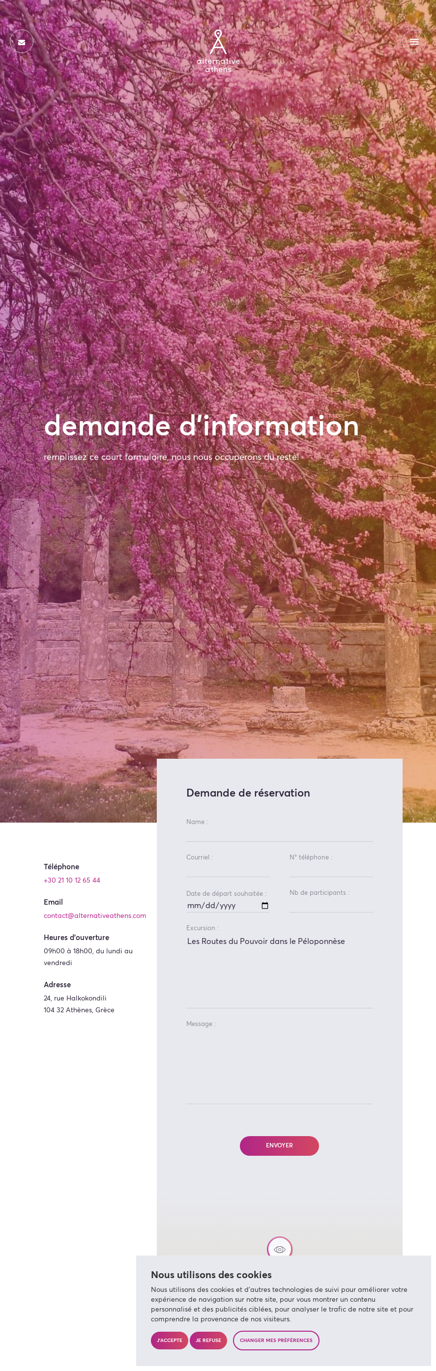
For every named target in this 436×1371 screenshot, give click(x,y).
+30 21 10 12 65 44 (72, 880)
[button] (279, 1251)
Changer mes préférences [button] (276, 1340)
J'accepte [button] (169, 1340)
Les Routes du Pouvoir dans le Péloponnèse (279, 971)
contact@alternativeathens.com (95, 916)
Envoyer (279, 1146)
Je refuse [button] (208, 1340)
